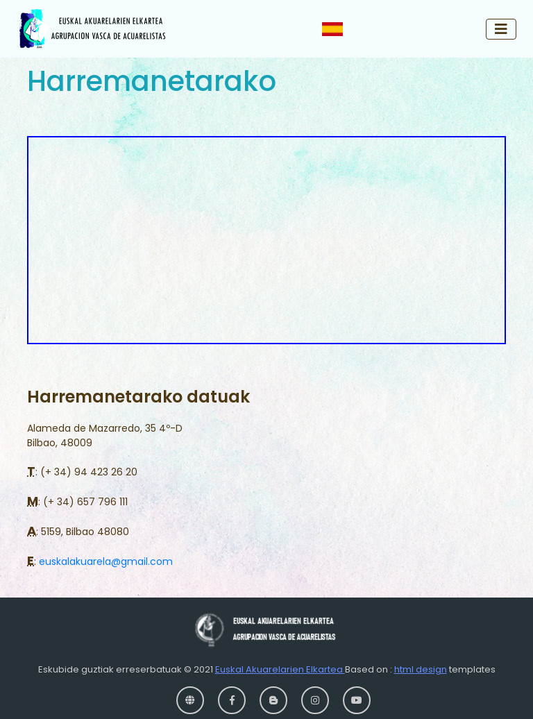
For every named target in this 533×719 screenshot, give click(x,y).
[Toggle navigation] (501, 29)
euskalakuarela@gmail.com (106, 561)
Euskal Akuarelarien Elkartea (280, 669)
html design (420, 669)
